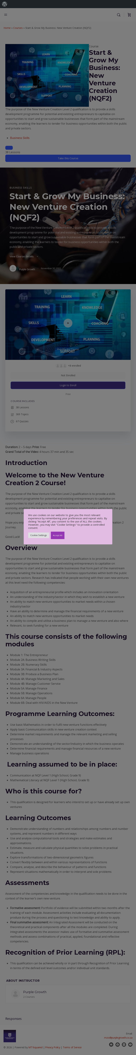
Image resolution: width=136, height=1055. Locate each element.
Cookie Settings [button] (38, 535)
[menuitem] (4, 4)
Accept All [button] (57, 535)
